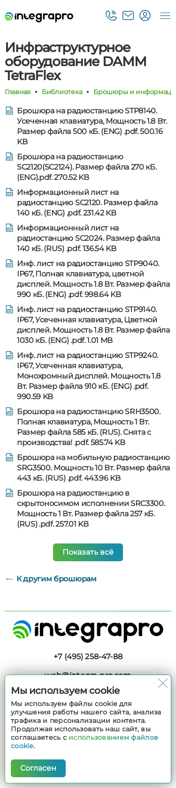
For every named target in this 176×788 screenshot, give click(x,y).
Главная (18, 92)
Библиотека (62, 92)
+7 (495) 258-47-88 (88, 656)
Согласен (38, 768)
